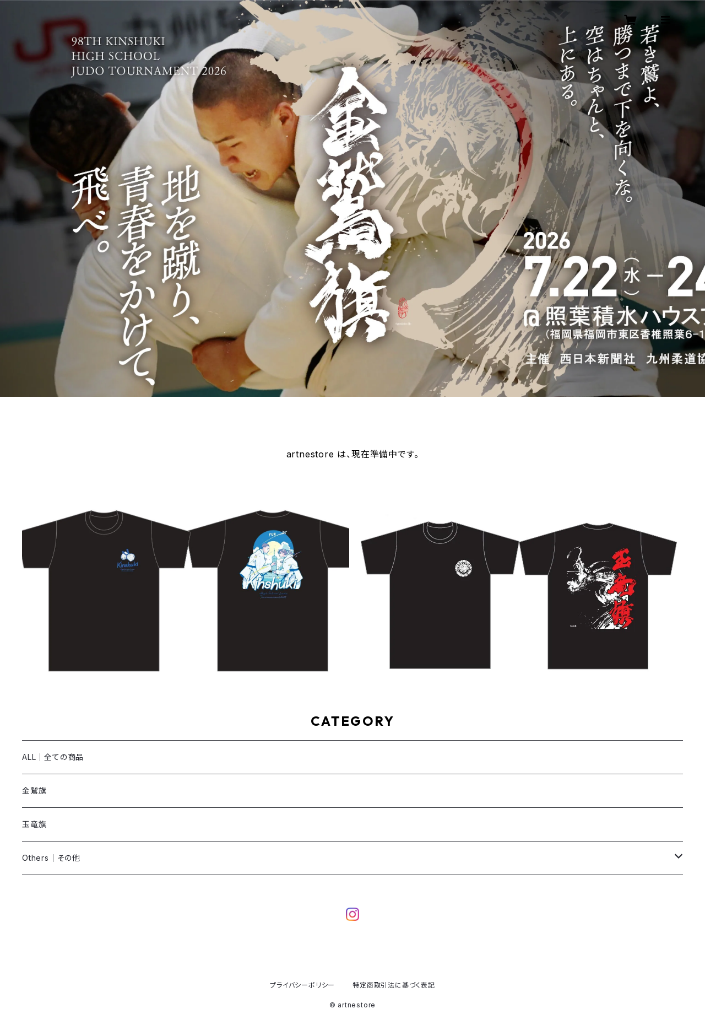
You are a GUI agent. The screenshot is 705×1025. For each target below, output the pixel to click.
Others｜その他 (51, 857)
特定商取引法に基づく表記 (393, 985)
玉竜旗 (34, 824)
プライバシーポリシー (302, 985)
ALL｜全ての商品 (53, 757)
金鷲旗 (34, 790)
